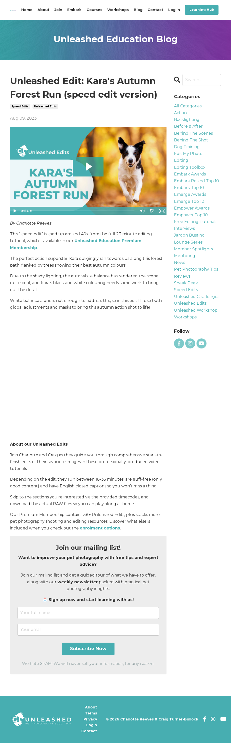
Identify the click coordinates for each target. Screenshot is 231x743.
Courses (94, 10)
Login (91, 725)
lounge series (188, 242)
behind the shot (191, 140)
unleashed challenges (196, 296)
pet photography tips (196, 269)
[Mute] (142, 211)
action (180, 112)
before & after (188, 126)
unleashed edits (45, 106)
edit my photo (188, 153)
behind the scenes (193, 133)
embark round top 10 (196, 180)
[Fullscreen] (161, 211)
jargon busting (189, 235)
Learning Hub (202, 10)
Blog (138, 10)
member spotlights (193, 249)
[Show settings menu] (152, 211)
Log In (174, 10)
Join (58, 10)
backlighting (187, 119)
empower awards (192, 208)
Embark (74, 10)
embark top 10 (189, 187)
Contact (155, 10)
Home (26, 10)
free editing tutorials (195, 221)
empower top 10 (191, 215)
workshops (185, 317)
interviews (184, 228)
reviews (182, 276)
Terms (91, 713)
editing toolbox (190, 167)
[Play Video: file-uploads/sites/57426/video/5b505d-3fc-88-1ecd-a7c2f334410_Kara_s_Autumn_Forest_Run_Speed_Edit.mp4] (88, 166)
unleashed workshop (196, 310)
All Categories (188, 106)
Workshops (118, 10)
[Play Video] (15, 211)
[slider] (83, 211)
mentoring (184, 255)
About (44, 10)
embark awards (190, 174)
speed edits (20, 106)
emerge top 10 (189, 201)
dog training (187, 146)
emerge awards (190, 194)
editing (181, 160)
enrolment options (100, 528)
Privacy (90, 719)
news (179, 262)
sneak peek (186, 283)
